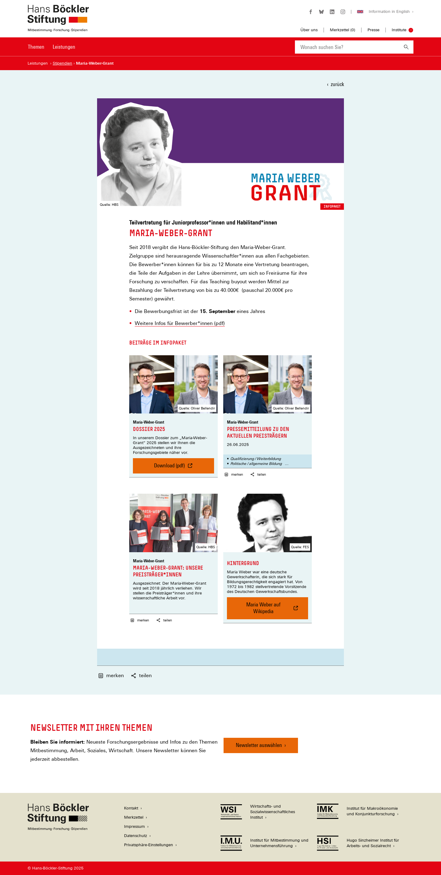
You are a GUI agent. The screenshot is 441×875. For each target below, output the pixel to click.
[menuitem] (36, 50)
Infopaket (332, 206)
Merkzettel (133, 817)
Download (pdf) (172, 467)
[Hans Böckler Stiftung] (58, 829)
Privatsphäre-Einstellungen (148, 845)
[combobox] (347, 47)
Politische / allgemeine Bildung (256, 464)
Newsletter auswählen (259, 745)
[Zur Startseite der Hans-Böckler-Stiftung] (58, 29)
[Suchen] (406, 47)
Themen (36, 46)
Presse (373, 30)
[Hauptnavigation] (52, 46)
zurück (337, 84)
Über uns (309, 30)
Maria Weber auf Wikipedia (265, 610)
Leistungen (64, 46)
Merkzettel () (342, 30)
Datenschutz (135, 835)
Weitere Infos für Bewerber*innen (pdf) (180, 323)
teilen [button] (257, 474)
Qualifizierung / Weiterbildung (255, 459)
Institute (399, 30)
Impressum (134, 826)
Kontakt (131, 808)
